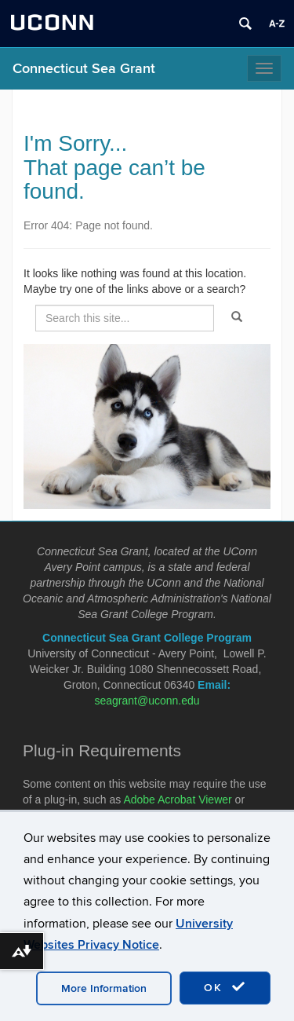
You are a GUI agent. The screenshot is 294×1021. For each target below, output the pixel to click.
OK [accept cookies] (225, 987)
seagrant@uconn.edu (146, 700)
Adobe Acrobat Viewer (177, 799)
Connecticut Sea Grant (84, 68)
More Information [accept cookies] (104, 988)
